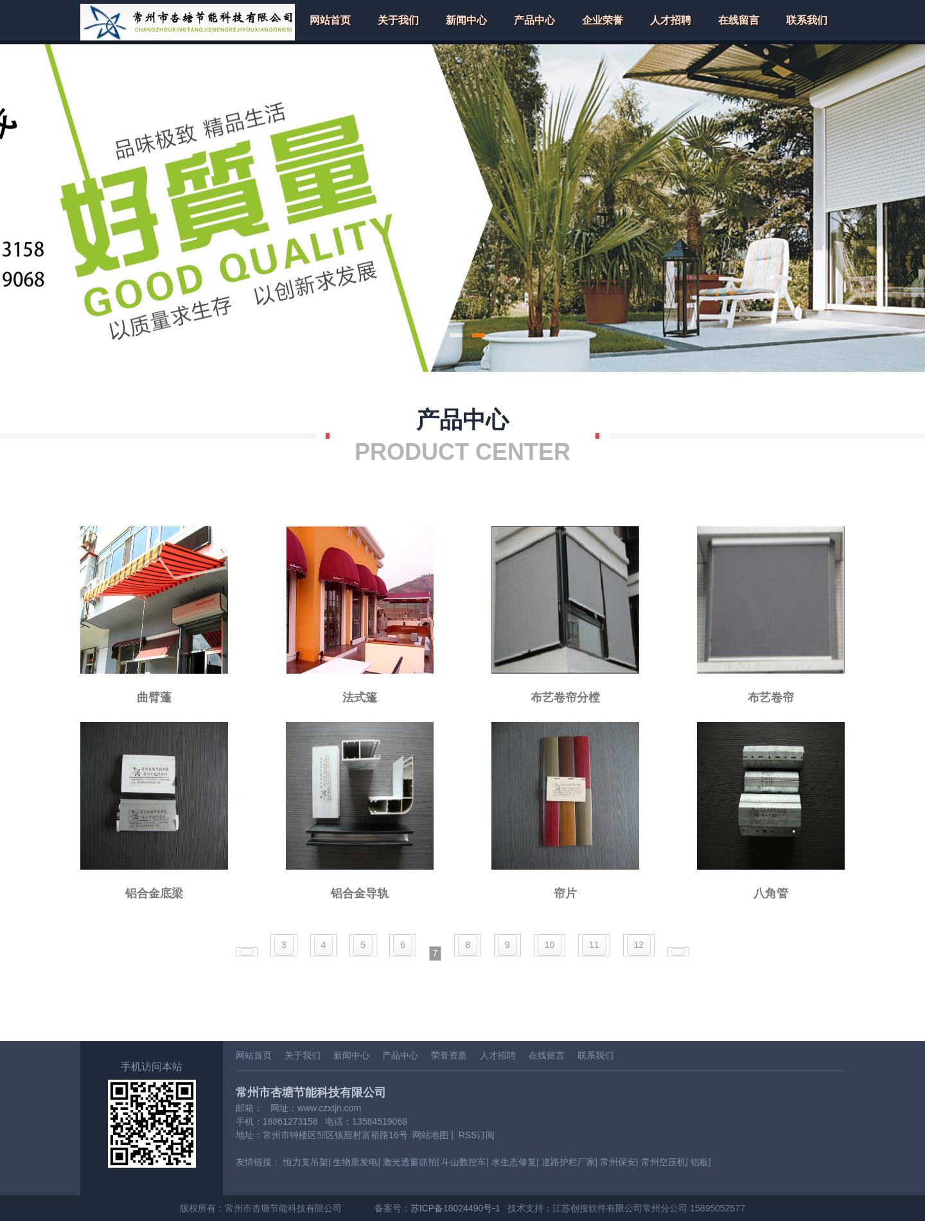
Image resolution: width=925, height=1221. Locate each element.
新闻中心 (466, 20)
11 (594, 945)
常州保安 (618, 1162)
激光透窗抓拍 (410, 1162)
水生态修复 (513, 1162)
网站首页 (330, 20)
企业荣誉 (602, 20)
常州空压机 (663, 1162)
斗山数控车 (463, 1162)
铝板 (700, 1162)
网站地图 (430, 1135)
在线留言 (738, 20)
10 (550, 945)
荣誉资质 (449, 1055)
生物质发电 (355, 1162)
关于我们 (398, 20)
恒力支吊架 (305, 1162)
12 (639, 945)
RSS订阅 (477, 1135)
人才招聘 (670, 20)
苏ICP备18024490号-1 (455, 1208)
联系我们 (806, 20)
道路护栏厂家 (568, 1162)
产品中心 (534, 20)
